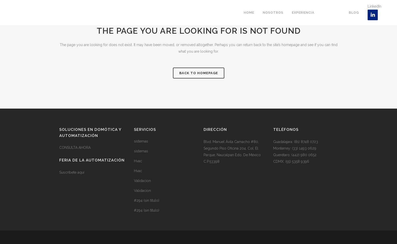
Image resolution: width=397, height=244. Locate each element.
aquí (80, 172)
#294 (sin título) (146, 200)
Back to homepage (198, 73)
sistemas (141, 141)
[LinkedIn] (373, 15)
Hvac (138, 161)
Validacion (142, 181)
